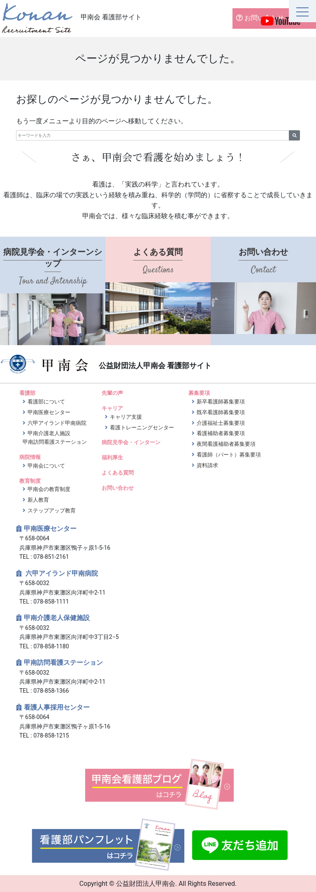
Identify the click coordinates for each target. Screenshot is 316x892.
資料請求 (207, 465)
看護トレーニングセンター (142, 427)
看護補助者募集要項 (221, 433)
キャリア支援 (126, 417)
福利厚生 (112, 457)
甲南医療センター (49, 412)
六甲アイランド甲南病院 (57, 423)
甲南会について (46, 466)
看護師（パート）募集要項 (229, 455)
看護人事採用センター (57, 707)
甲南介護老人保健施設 (57, 618)
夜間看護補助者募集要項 (226, 444)
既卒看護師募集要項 (221, 412)
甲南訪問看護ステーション (63, 662)
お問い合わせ (258, 18)
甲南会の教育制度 (49, 489)
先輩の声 (112, 393)
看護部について (46, 402)
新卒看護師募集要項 (221, 402)
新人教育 (38, 500)
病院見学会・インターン (131, 442)
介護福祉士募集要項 (221, 423)
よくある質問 (118, 473)
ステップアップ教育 (52, 510)
